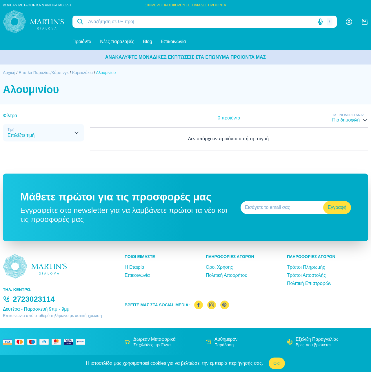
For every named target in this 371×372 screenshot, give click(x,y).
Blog (147, 41)
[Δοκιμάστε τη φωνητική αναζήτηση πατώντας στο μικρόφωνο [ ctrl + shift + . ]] (320, 21)
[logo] (33, 21)
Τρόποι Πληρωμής (306, 267)
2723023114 (34, 299)
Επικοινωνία (173, 41)
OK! (276, 363)
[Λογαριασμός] (348, 21)
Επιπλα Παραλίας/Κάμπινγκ (44, 72)
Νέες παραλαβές (117, 41)
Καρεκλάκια (82, 72)
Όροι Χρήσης (219, 267)
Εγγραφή (337, 207)
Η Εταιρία (134, 267)
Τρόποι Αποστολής (306, 275)
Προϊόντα (81, 41)
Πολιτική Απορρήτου (226, 275)
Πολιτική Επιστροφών (309, 283)
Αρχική (9, 72)
